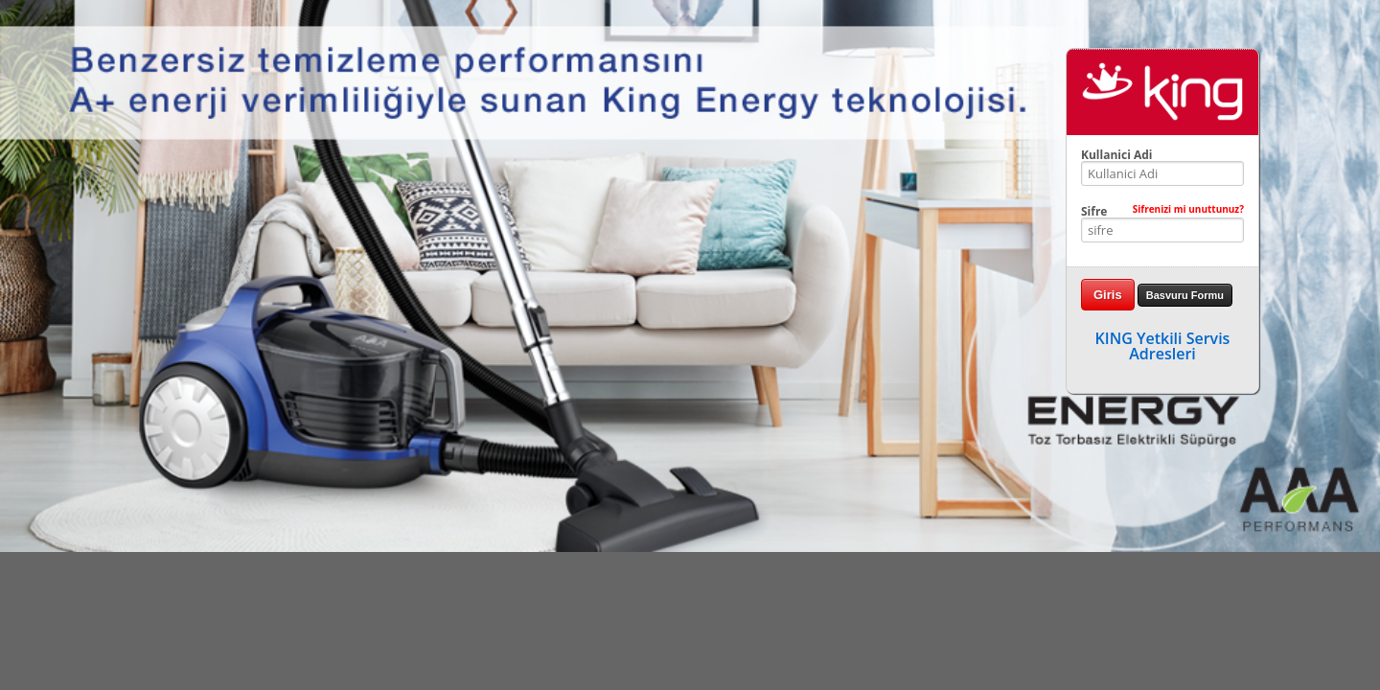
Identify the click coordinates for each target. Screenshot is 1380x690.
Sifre (1162, 212)
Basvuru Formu (1185, 295)
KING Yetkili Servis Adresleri (1162, 346)
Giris (1107, 295)
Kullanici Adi (1116, 155)
